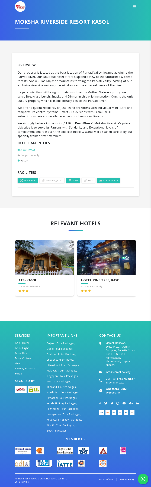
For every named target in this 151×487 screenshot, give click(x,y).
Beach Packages (57, 430)
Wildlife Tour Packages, (61, 425)
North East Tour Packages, (63, 392)
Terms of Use (106, 479)
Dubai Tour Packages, (60, 348)
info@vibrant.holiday (118, 372)
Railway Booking (25, 368)
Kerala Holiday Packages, (62, 403)
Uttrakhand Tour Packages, (63, 365)
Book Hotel (22, 343)
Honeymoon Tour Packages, (64, 414)
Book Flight (22, 348)
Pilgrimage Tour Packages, (63, 408)
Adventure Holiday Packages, (64, 419)
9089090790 (113, 392)
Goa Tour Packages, (59, 381)
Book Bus (21, 353)
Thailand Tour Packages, (62, 387)
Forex (18, 373)
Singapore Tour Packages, (63, 376)
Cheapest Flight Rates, (60, 359)
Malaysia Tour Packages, (62, 370)
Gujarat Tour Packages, (61, 343)
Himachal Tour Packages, (62, 397)
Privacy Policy (127, 479)
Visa (17, 363)
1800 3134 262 (115, 382)
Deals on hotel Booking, (61, 354)
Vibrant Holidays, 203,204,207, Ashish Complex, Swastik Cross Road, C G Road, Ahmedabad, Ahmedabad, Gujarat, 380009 (120, 354)
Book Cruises (23, 358)
